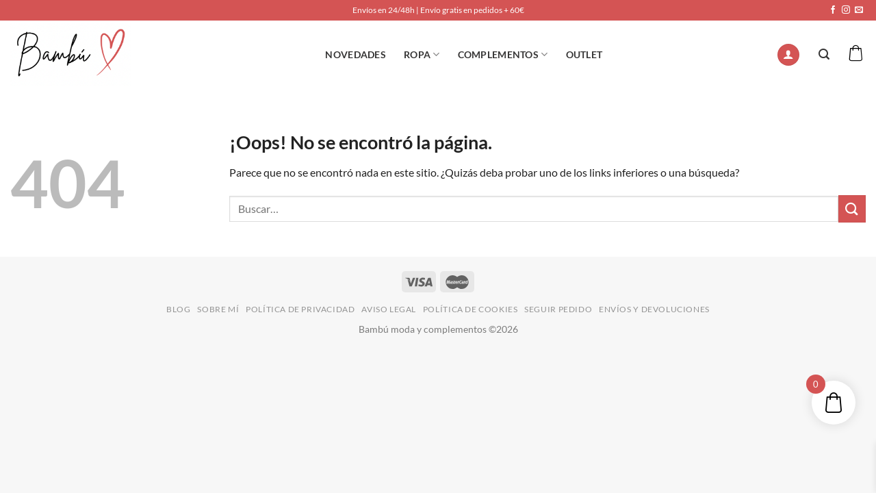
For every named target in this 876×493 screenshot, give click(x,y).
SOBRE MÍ (218, 309)
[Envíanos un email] (859, 10)
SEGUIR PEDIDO (558, 309)
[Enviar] (852, 208)
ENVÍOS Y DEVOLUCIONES (654, 309)
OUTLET (584, 54)
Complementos (503, 54)
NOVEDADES (355, 54)
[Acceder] (788, 55)
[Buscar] (824, 54)
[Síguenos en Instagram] (846, 10)
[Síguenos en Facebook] (833, 10)
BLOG (178, 309)
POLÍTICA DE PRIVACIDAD (300, 309)
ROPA (422, 54)
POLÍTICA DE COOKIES (470, 309)
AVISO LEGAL (388, 309)
